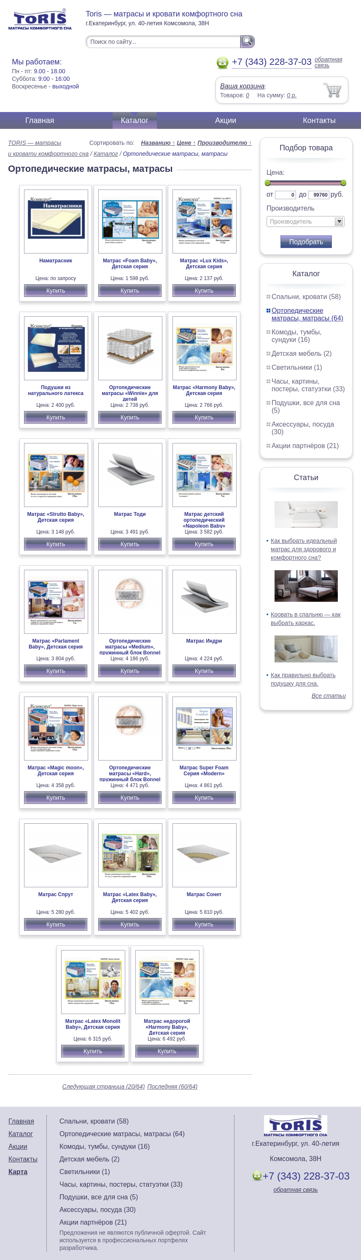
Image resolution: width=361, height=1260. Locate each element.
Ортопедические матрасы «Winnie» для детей (130, 393)
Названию (158, 142)
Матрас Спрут (55, 894)
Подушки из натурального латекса (56, 390)
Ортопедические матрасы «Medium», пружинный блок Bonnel (130, 647)
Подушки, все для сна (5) (98, 1197)
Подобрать (306, 242)
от (270, 194)
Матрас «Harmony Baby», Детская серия (204, 390)
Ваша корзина (242, 86)
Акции (225, 120)
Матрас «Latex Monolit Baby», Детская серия (93, 1024)
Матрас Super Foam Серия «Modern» (204, 771)
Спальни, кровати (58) (306, 296)
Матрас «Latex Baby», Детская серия (129, 897)
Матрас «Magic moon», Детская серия (55, 771)
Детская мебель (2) (301, 353)
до (303, 194)
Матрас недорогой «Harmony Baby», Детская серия (167, 1027)
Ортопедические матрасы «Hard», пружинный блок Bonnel (130, 773)
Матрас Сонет (204, 894)
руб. (337, 194)
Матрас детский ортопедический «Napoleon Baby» (204, 520)
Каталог (134, 120)
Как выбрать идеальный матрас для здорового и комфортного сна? (304, 549)
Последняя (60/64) (172, 1086)
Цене (186, 142)
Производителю (224, 142)
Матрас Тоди (129, 514)
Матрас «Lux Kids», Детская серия (204, 264)
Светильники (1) (297, 367)
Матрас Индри (204, 641)
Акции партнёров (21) (305, 445)
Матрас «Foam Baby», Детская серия (130, 264)
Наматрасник (55, 261)
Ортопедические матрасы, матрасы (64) (307, 314)
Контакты (319, 120)
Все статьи (329, 695)
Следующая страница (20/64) (103, 1086)
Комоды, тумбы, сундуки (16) (297, 335)
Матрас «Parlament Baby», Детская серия (56, 644)
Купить (55, 290)
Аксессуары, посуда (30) (97, 1209)
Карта (17, 1171)
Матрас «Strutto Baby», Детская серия (55, 517)
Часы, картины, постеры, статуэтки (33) (308, 385)
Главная (39, 120)
